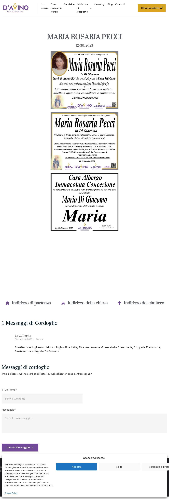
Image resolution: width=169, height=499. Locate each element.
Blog (110, 4)
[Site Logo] (15, 8)
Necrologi (99, 4)
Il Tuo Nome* (9, 389)
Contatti (120, 4)
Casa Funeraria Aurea (56, 8)
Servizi (69, 4)
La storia (45, 6)
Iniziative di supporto (84, 8)
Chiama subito (152, 8)
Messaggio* (9, 409)
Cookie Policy (11, 493)
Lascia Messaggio (20, 447)
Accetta (77, 466)
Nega (119, 466)
